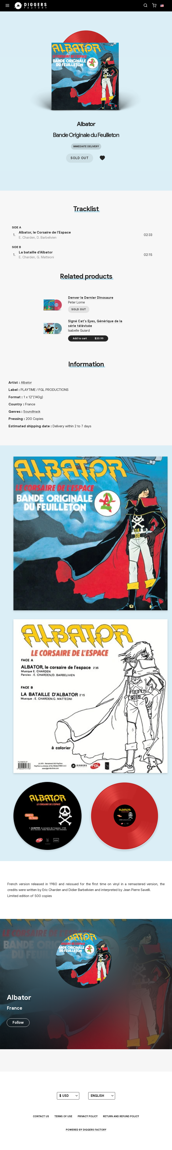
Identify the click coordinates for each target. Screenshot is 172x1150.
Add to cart (88, 338)
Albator (86, 124)
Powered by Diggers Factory (86, 1129)
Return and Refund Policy (121, 1116)
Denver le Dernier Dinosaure (90, 298)
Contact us (41, 1116)
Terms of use (63, 1116)
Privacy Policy (88, 1116)
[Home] (30, 5)
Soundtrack (31, 412)
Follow (18, 1022)
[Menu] (7, 6)
